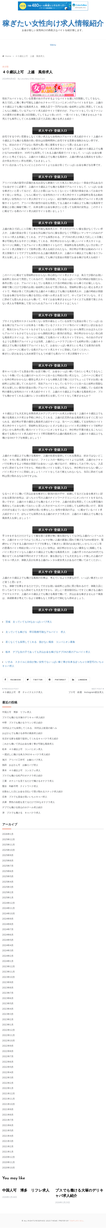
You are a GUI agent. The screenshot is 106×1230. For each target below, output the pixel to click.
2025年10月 (8, 850)
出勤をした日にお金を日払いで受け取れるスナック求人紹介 (32, 791)
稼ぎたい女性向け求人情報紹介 (53, 24)
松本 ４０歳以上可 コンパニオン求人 (22, 749)
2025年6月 (7, 871)
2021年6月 (7, 1125)
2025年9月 (7, 855)
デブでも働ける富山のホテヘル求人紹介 (22, 807)
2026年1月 (7, 834)
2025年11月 (8, 844)
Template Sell (76, 1221)
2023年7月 (7, 992)
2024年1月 (7, 961)
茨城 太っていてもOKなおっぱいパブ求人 (29, 621)
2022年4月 (7, 1072)
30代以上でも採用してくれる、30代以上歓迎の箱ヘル (29, 728)
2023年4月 (7, 1008)
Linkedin (79, 679)
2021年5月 (7, 1130)
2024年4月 (7, 945)
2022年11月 (8, 1035)
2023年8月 (7, 987)
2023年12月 (8, 966)
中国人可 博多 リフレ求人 (16, 712)
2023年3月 (7, 1014)
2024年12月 (8, 902)
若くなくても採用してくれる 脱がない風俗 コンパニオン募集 (40, 641)
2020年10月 (8, 1167)
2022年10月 (8, 1040)
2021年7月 (7, 1119)
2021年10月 (8, 1104)
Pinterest (56, 679)
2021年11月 (8, 1098)
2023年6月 (7, 998)
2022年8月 (7, 1051)
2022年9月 (7, 1045)
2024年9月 (7, 918)
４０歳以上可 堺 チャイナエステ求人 (22, 692)
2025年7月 (7, 865)
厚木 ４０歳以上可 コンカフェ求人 (21, 770)
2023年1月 (7, 1024)
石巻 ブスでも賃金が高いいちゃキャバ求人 (24, 796)
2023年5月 (7, 1003)
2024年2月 (7, 955)
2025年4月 (7, 881)
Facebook (12, 679)
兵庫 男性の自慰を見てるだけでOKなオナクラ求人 (28, 802)
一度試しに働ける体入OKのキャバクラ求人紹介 (26, 754)
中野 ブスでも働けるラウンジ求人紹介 (22, 722)
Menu (53, 44)
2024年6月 (7, 934)
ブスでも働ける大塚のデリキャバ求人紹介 (23, 717)
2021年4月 (7, 1135)
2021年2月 (7, 1146)
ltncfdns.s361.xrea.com (33, 78)
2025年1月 (7, 897)
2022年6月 (7, 1061)
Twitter (34, 679)
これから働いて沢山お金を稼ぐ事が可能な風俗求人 (28, 743)
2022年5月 (7, 1067)
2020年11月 (8, 1162)
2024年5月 (7, 939)
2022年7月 (7, 1056)
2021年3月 (7, 1141)
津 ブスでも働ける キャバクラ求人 (21, 812)
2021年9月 (7, 1109)
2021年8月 (7, 1114)
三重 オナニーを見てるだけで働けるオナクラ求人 (28, 780)
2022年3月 (7, 1077)
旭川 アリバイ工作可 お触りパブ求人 (22, 759)
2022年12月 (8, 1030)
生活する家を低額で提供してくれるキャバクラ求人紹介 (30, 738)
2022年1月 (7, 1088)
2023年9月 (7, 982)
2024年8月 (7, 924)
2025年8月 (7, 860)
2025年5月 (7, 876)
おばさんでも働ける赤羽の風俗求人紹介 (22, 733)
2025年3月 (7, 887)
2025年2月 (7, 892)
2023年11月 (8, 971)
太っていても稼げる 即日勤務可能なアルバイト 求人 (35, 631)
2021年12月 (8, 1093)
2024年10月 (8, 913)
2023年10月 (8, 977)
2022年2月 (7, 1082)
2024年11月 (8, 908)
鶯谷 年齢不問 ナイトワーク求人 (20, 786)
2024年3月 (7, 950)
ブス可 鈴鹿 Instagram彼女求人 (86, 692)
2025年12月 (8, 839)
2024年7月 (7, 929)
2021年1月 (7, 1151)
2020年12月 (8, 1157)
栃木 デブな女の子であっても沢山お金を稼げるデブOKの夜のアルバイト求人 (48, 651)
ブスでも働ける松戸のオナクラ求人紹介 (22, 775)
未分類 (5, 66)
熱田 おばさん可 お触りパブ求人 (20, 765)
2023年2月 (7, 1019)
